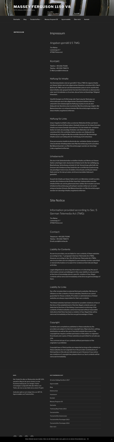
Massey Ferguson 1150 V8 (42, 7)
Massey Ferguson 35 (51, 19)
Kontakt (86, 19)
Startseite (16, 19)
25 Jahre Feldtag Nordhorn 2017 (60, 380)
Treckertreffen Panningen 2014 (59, 423)
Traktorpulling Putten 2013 (58, 409)
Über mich (77, 19)
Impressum (53, 394)
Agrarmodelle (65, 19)
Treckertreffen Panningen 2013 (59, 419)
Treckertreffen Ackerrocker (58, 416)
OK (88, 439)
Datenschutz (54, 391)
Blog (25, 19)
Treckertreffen (35, 19)
